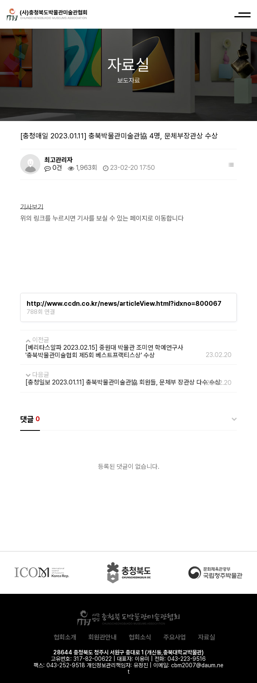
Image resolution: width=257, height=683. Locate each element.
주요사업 (174, 637)
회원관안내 (102, 637)
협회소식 (140, 637)
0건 (53, 167)
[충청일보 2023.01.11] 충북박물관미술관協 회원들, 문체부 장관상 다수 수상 (123, 382)
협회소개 (65, 637)
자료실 (206, 637)
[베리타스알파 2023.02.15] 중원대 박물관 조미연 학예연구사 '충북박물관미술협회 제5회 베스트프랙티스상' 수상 (104, 351)
